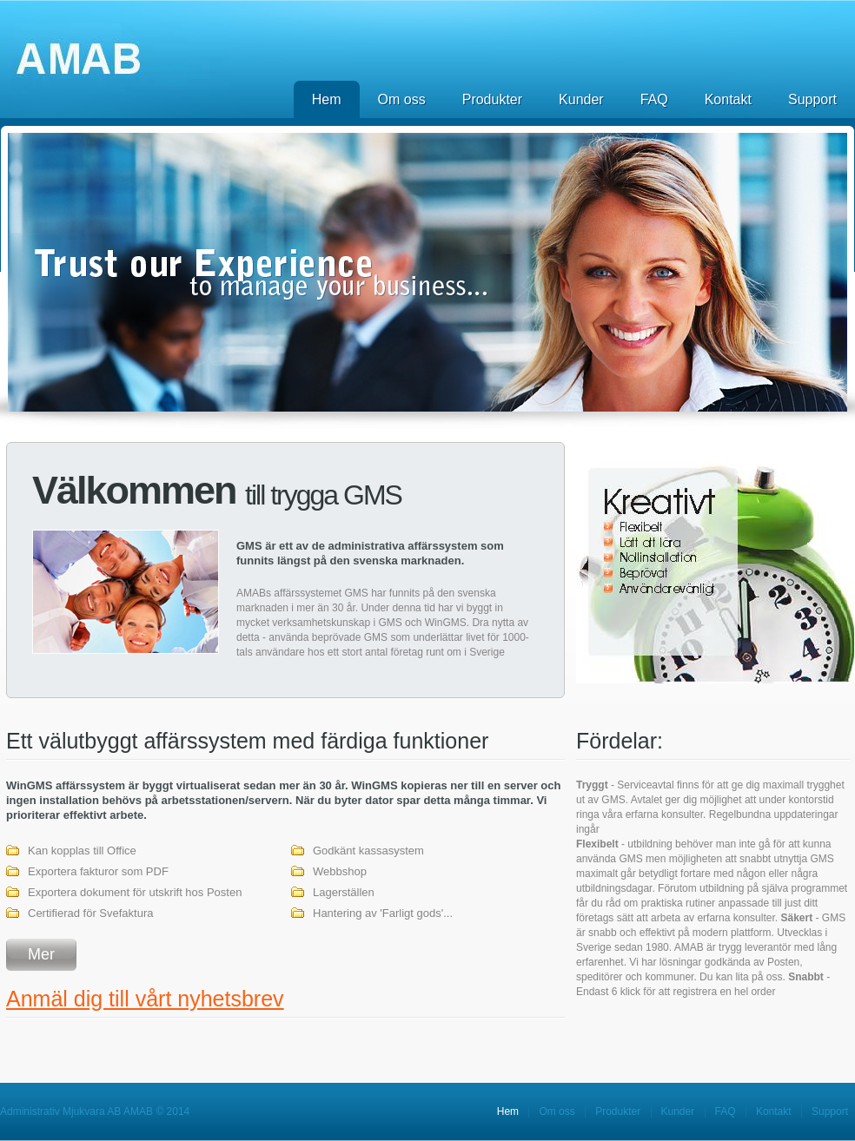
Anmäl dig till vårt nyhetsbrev (145, 998)
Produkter (492, 99)
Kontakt (728, 99)
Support (812, 99)
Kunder (581, 99)
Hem (326, 99)
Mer (41, 954)
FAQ (654, 99)
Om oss (402, 99)
